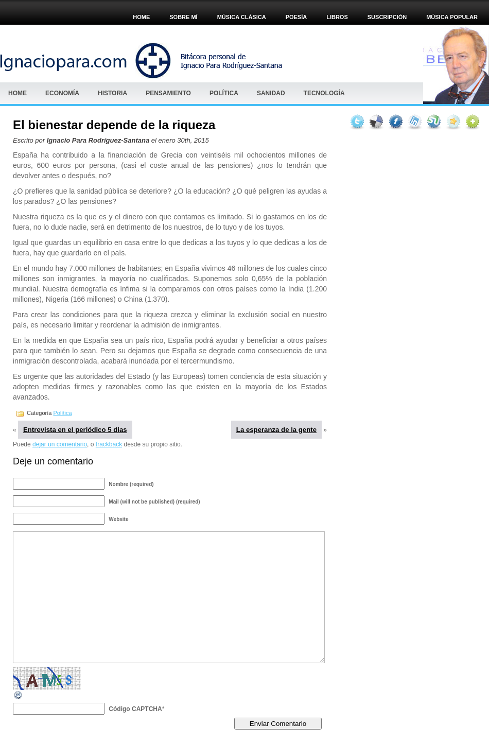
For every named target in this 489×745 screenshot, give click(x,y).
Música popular (452, 17)
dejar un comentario (59, 444)
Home (141, 17)
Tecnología (324, 93)
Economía (62, 93)
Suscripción (387, 17)
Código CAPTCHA (135, 709)
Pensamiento (168, 93)
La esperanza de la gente (276, 430)
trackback (109, 444)
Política (223, 93)
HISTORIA (112, 93)
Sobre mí (183, 17)
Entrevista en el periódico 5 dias (75, 430)
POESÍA (296, 17)
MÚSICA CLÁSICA (241, 17)
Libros (337, 17)
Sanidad (271, 93)
